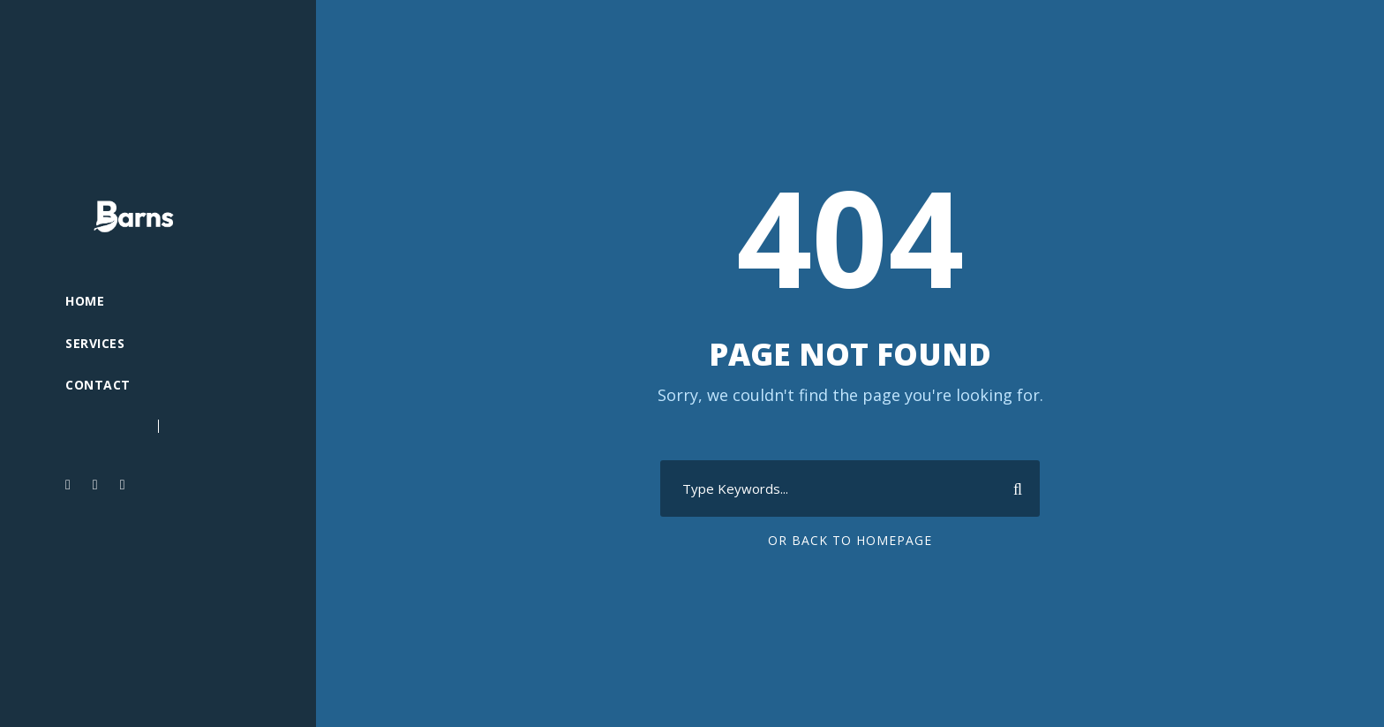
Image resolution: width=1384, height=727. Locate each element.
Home (84, 300)
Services (94, 343)
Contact (98, 384)
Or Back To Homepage (850, 540)
